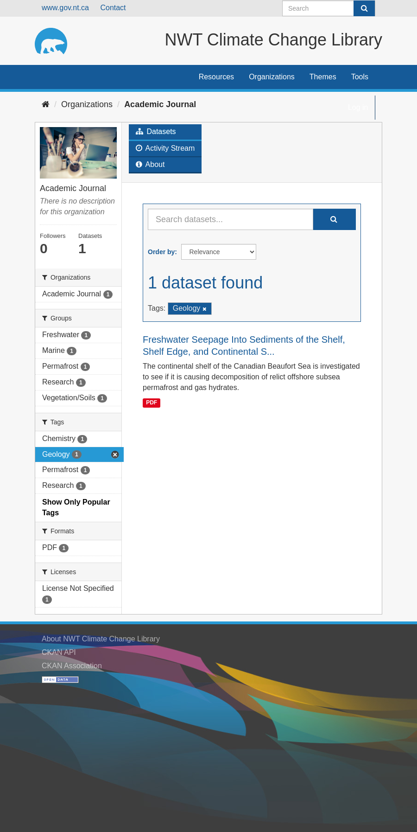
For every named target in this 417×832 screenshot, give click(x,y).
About (150, 164)
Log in (358, 107)
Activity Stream (165, 148)
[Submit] (364, 8)
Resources (216, 77)
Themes (323, 77)
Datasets (156, 131)
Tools (359, 77)
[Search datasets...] (230, 219)
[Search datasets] (328, 8)
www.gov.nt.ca (65, 8)
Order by (161, 252)
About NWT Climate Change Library (101, 639)
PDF (151, 402)
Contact (113, 8)
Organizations (272, 77)
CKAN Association (72, 666)
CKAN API (59, 652)
